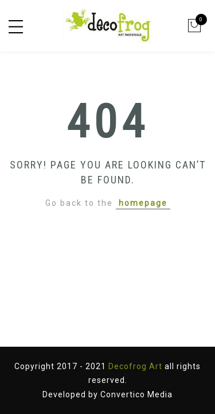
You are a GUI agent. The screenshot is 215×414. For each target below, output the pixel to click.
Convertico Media (136, 394)
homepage (143, 203)
